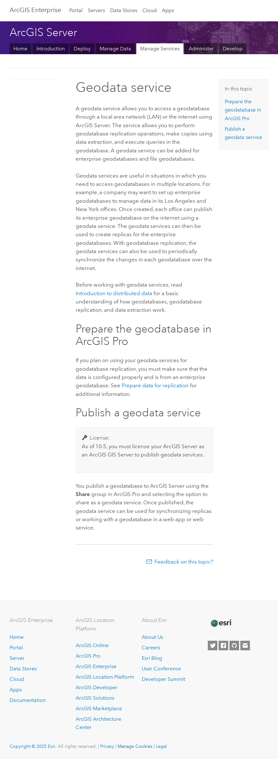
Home (20, 49)
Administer (201, 49)
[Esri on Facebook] (223, 645)
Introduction (50, 49)
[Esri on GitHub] (234, 645)
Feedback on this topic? (183, 561)
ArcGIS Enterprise (35, 10)
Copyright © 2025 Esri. (33, 746)
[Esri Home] (221, 623)
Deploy (82, 49)
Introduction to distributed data (114, 293)
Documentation (28, 700)
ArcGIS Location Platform (105, 677)
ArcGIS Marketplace (99, 708)
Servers (96, 10)
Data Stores (123, 10)
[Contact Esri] (245, 645)
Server (17, 658)
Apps (168, 10)
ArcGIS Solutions (95, 698)
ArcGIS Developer (96, 687)
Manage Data (115, 49)
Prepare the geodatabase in (243, 110)
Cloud (149, 10)
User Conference (161, 669)
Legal (161, 746)
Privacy (107, 746)
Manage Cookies (135, 746)
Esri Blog (152, 658)
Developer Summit (163, 679)
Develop (233, 49)
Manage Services (160, 49)
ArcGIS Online (92, 645)
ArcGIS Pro (88, 656)
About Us (152, 637)
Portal (76, 10)
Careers (151, 648)
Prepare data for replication (155, 385)
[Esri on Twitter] (212, 645)
